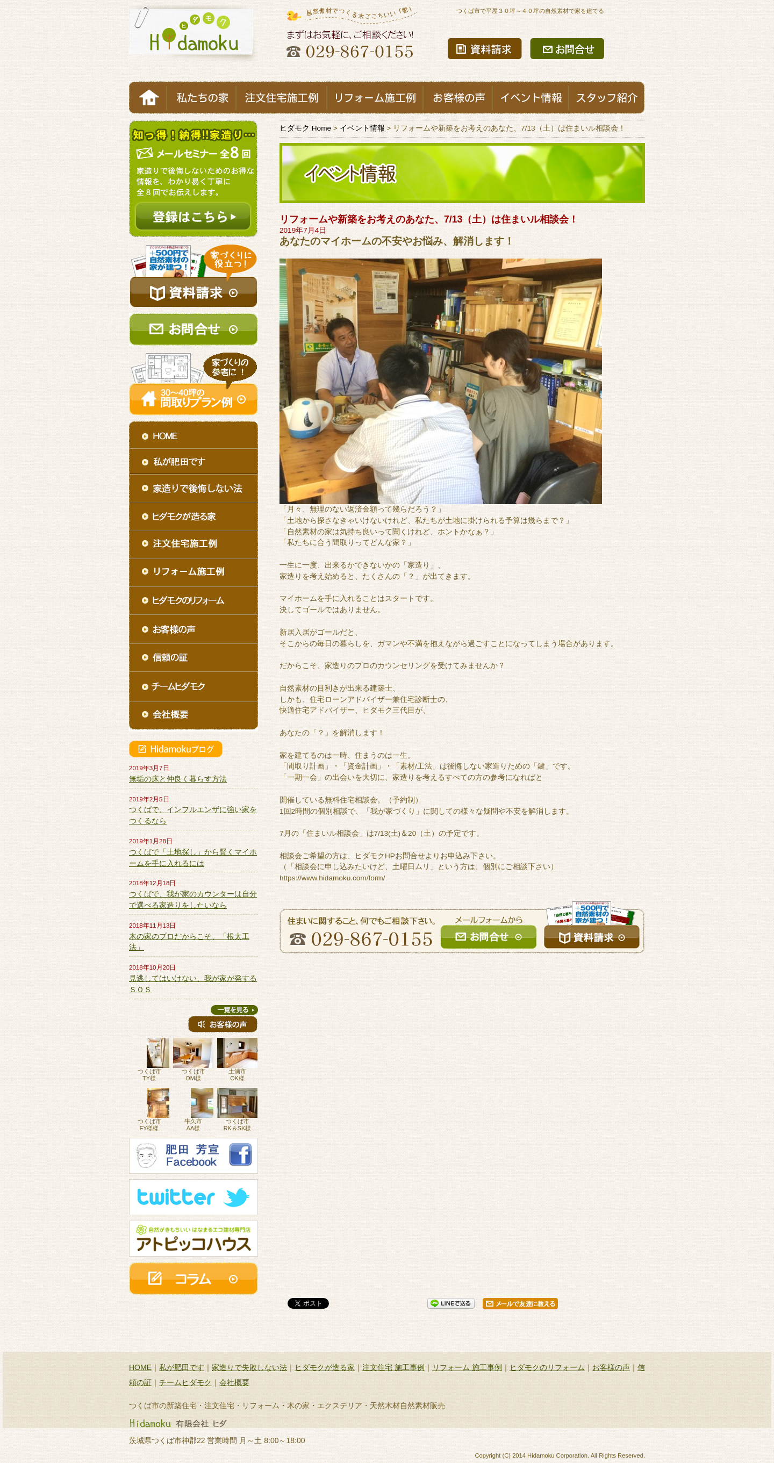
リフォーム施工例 (375, 97)
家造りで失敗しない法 (249, 1367)
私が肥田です (181, 1367)
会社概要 (234, 1382)
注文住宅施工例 (281, 97)
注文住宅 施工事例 (393, 1367)
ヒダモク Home (305, 128)
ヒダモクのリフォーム (547, 1367)
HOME (148, 97)
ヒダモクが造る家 (325, 1367)
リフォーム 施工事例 (467, 1367)
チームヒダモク (185, 1382)
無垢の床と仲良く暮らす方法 (178, 779)
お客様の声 (457, 97)
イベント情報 (530, 97)
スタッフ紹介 (607, 97)
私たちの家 (201, 97)
